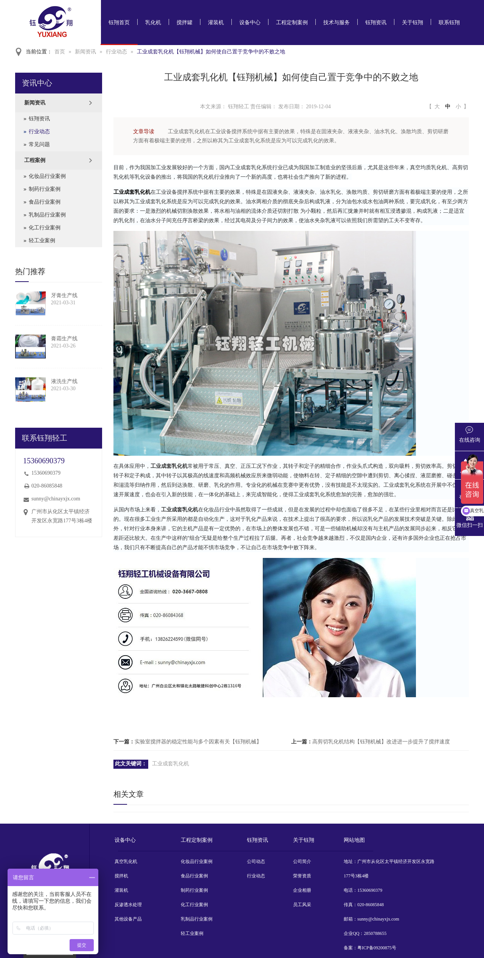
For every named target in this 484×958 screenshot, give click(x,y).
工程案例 (34, 160)
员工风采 (302, 904)
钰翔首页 (119, 22)
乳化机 (153, 22)
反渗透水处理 (128, 904)
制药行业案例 (44, 189)
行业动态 (116, 52)
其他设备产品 (128, 919)
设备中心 (250, 22)
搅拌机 (121, 876)
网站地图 (354, 840)
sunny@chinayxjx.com (55, 499)
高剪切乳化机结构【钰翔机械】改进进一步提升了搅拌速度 (381, 742)
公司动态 (256, 861)
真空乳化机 (126, 861)
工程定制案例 (292, 22)
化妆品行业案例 (47, 176)
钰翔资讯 (375, 22)
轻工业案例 (42, 240)
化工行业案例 (44, 228)
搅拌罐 (184, 22)
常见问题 (39, 144)
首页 (59, 52)
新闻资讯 (85, 52)
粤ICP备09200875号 (376, 947)
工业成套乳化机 (170, 763)
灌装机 (216, 22)
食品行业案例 (44, 202)
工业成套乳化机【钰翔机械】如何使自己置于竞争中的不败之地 (211, 52)
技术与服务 (336, 22)
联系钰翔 (449, 22)
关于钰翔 (412, 22)
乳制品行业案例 (47, 215)
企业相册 (302, 890)
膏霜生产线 (64, 338)
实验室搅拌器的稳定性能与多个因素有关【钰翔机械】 (198, 742)
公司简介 (302, 861)
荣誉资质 (302, 876)
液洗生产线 (64, 381)
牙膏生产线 (64, 295)
